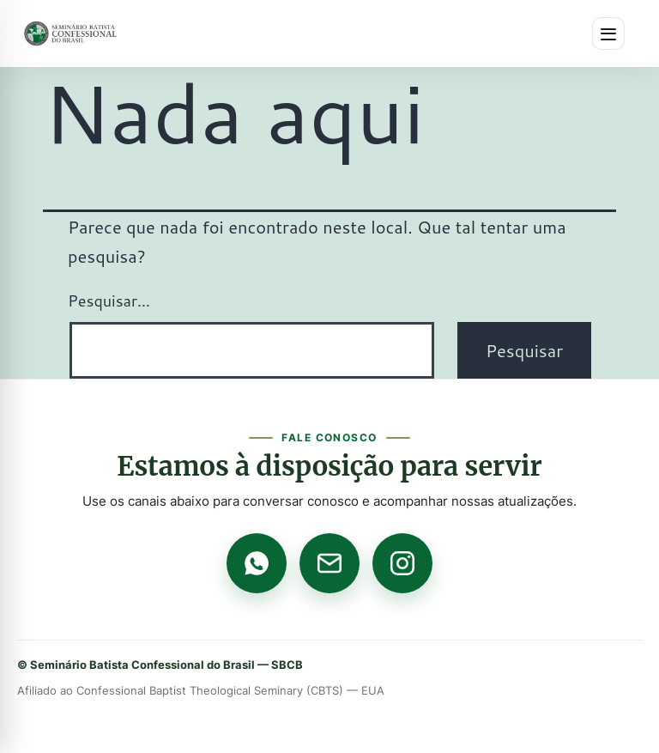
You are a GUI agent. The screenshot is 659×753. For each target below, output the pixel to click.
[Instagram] (402, 563)
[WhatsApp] (257, 563)
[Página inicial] (70, 33)
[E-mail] (329, 563)
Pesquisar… (109, 300)
